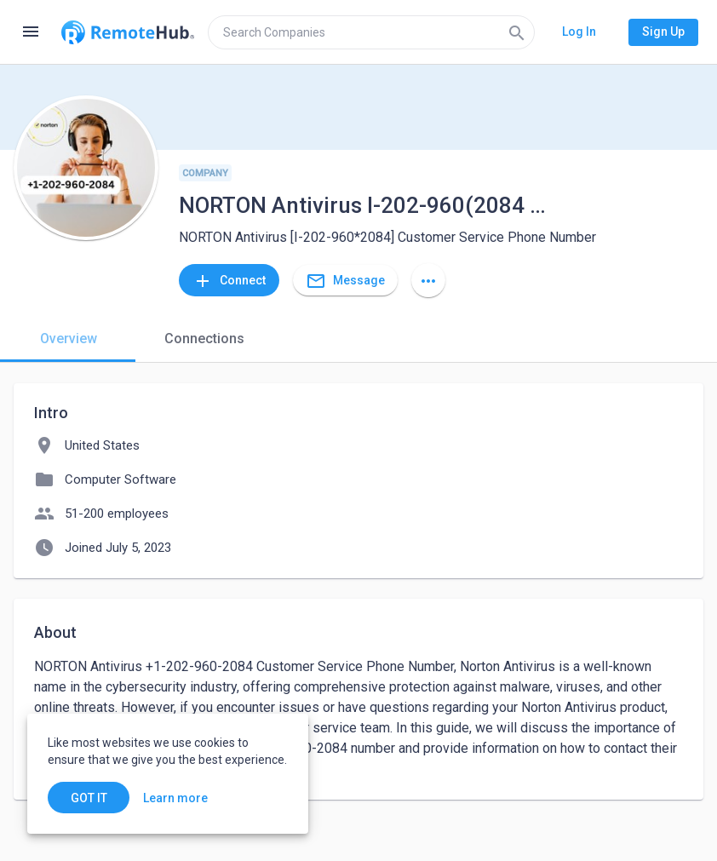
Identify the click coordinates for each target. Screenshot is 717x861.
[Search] (517, 32)
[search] (371, 32)
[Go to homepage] (127, 32)
